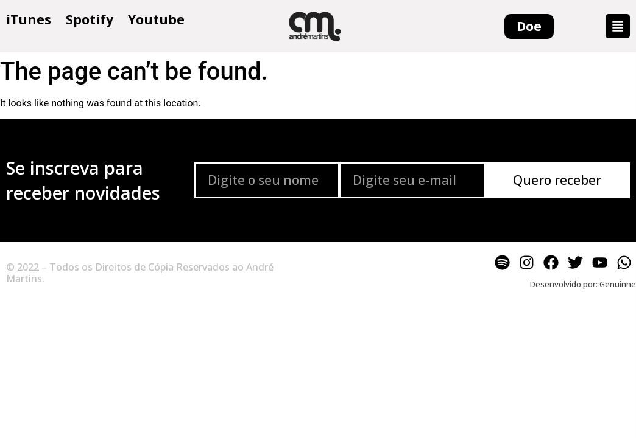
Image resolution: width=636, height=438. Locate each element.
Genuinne (617, 284)
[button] (618, 26)
